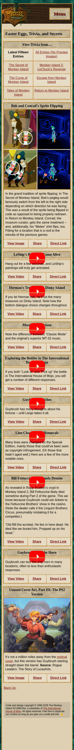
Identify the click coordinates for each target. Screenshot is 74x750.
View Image (15, 243)
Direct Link (58, 243)
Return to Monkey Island (52, 90)
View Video (16, 276)
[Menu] (59, 14)
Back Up (10, 688)
